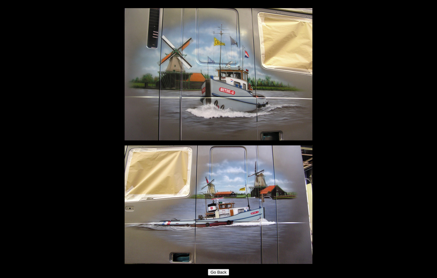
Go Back (218, 272)
